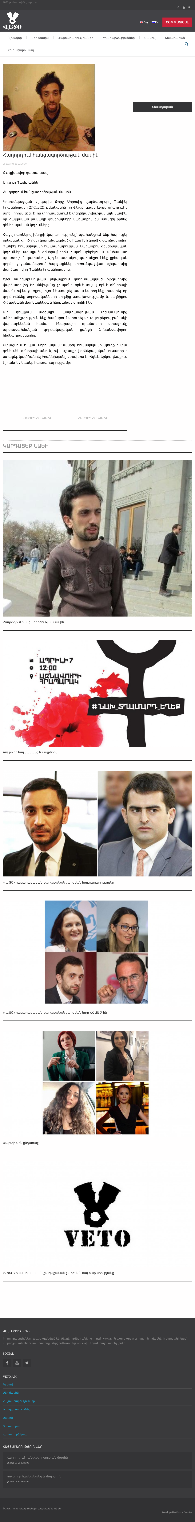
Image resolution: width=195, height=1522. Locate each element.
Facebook (178, 7)
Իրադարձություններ (119, 38)
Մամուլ (149, 38)
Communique (177, 22)
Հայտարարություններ (75, 38)
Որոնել (186, 44)
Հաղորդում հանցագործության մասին (33, 622)
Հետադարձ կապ (21, 50)
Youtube (183, 7)
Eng (144, 22)
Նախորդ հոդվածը (36, 418)
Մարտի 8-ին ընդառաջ (21, 1142)
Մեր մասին (40, 38)
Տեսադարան (175, 38)
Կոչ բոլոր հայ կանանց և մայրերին (30, 752)
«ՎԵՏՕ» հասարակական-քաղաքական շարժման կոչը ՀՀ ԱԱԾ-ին (55, 1012)
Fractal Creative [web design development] (184, 1512)
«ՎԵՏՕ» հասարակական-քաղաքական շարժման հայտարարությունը (58, 882)
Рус (155, 22)
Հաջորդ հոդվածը (93, 418)
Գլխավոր (15, 38)
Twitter (189, 7)
